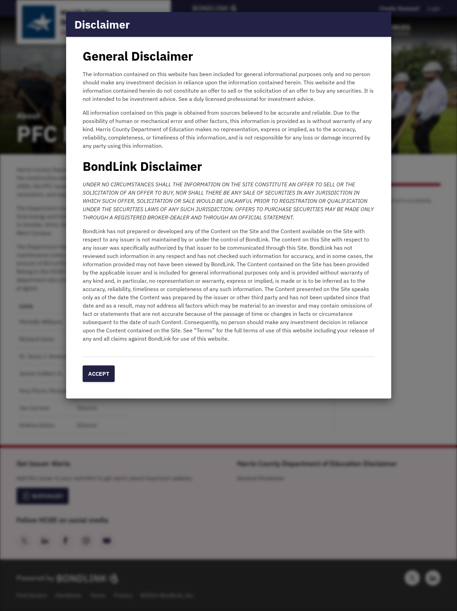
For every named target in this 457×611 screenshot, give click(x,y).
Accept (98, 373)
